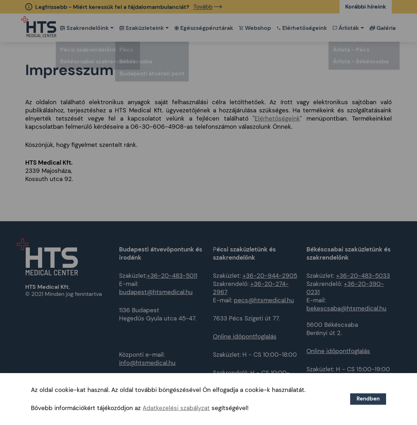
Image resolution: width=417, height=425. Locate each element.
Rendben (368, 398)
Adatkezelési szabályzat (176, 408)
